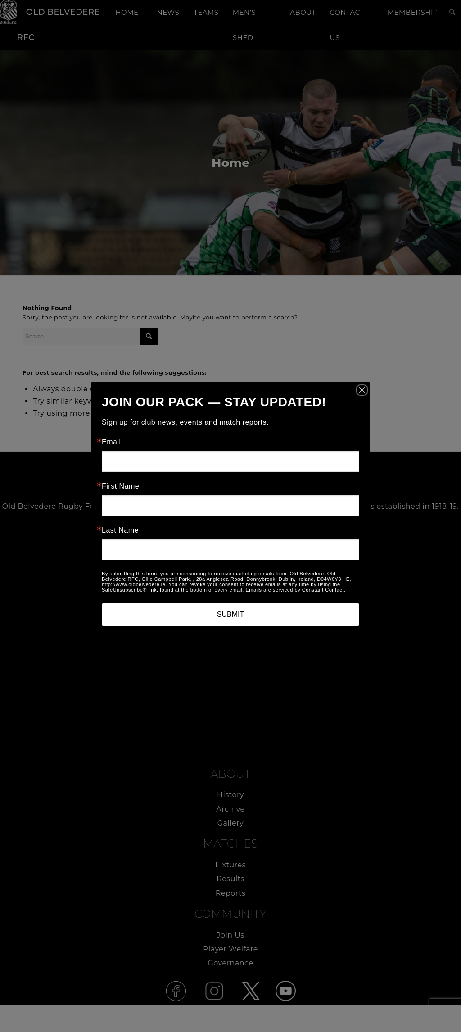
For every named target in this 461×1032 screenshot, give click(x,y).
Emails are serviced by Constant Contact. (295, 589)
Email (111, 442)
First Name (120, 486)
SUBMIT (230, 614)
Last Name (120, 530)
